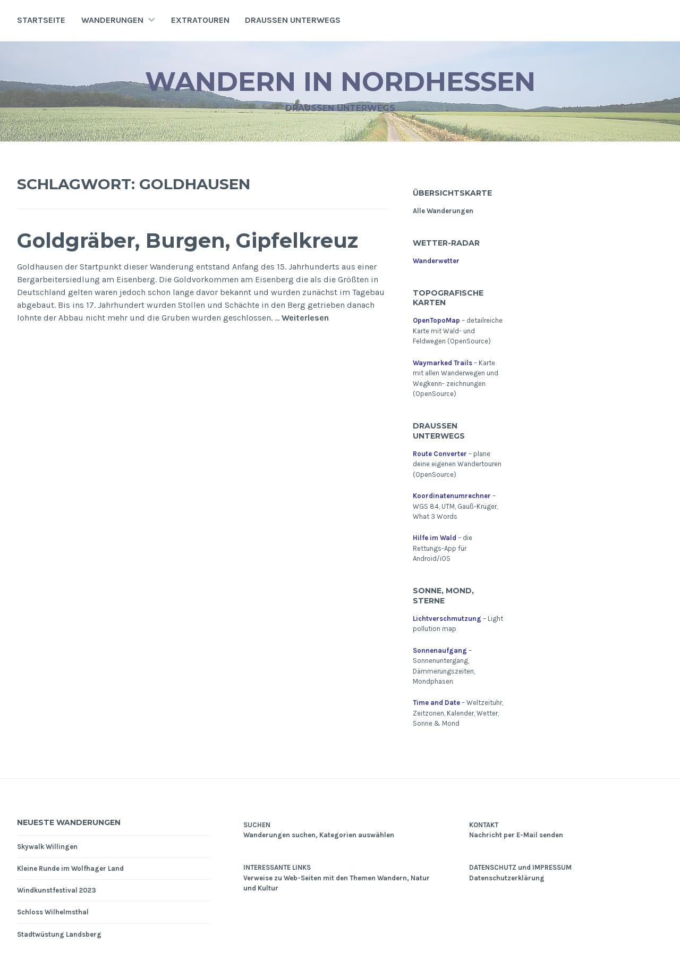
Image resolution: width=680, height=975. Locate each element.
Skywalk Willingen (47, 847)
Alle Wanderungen (443, 211)
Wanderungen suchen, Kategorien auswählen (318, 835)
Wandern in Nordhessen (340, 81)
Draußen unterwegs (293, 20)
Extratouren (200, 20)
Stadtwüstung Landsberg (59, 934)
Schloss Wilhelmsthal (53, 912)
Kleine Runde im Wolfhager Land (70, 868)
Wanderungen (112, 20)
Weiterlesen (305, 318)
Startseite (41, 20)
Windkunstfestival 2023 (56, 890)
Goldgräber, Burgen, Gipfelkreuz (187, 240)
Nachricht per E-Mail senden (516, 835)
